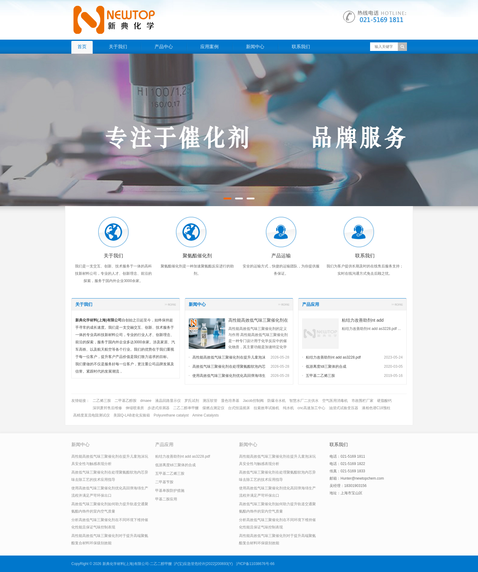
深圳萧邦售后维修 (107, 408)
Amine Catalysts (205, 415)
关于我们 (118, 46)
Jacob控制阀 (253, 401)
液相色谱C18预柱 (376, 408)
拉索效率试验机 (266, 408)
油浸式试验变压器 (343, 408)
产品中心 (164, 46)
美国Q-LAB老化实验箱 (131, 415)
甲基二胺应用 (166, 499)
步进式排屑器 (158, 408)
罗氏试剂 (191, 401)
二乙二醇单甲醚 (186, 408)
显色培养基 (230, 401)
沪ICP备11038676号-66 (255, 564)
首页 (82, 46)
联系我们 (301, 46)
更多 (170, 304)
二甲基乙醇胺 (126, 401)
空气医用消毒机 (335, 401)
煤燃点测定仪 (213, 408)
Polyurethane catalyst (171, 415)
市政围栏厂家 (362, 401)
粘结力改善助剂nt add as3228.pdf (333, 357)
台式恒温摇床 (239, 408)
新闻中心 (255, 46)
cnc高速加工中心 (311, 408)
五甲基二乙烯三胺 (320, 376)
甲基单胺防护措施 (169, 490)
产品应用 (310, 304)
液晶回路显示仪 (168, 401)
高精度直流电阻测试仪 (91, 415)
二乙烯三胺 (102, 401)
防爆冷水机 (276, 401)
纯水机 (288, 408)
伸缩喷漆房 (135, 408)
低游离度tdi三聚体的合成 (326, 366)
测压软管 (210, 401)
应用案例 (209, 46)
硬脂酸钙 (384, 401)
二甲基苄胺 (164, 482)
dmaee (146, 401)
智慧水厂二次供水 (304, 401)
